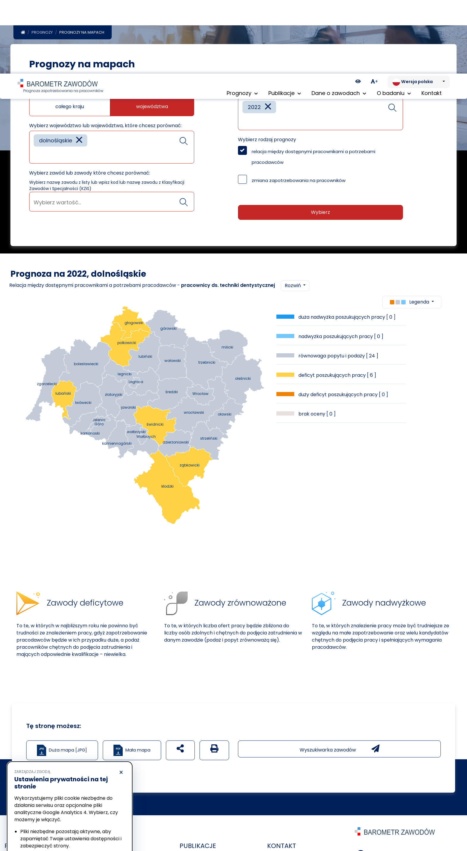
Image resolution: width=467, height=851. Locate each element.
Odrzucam (41, 828)
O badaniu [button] (394, 20)
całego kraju (69, 107)
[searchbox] (36, 155)
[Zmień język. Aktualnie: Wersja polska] (418, 8)
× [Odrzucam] (121, 699)
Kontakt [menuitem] (431, 20)
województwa (152, 107)
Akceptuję (98, 828)
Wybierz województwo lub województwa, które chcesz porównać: (105, 126)
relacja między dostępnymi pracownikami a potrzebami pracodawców (313, 158)
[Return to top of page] (459, 825)
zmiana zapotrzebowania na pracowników (298, 181)
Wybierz (320, 213)
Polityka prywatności (34, 812)
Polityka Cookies (89, 806)
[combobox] (111, 148)
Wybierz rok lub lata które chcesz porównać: (290, 93)
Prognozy (42, 33)
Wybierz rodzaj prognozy (267, 140)
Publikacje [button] (284, 20)
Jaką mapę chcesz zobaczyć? (64, 93)
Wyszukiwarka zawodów (339, 750)
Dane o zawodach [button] (339, 20)
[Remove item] (79, 141)
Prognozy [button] (242, 20)
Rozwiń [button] (293, 286)
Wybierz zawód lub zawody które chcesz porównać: (89, 174)
